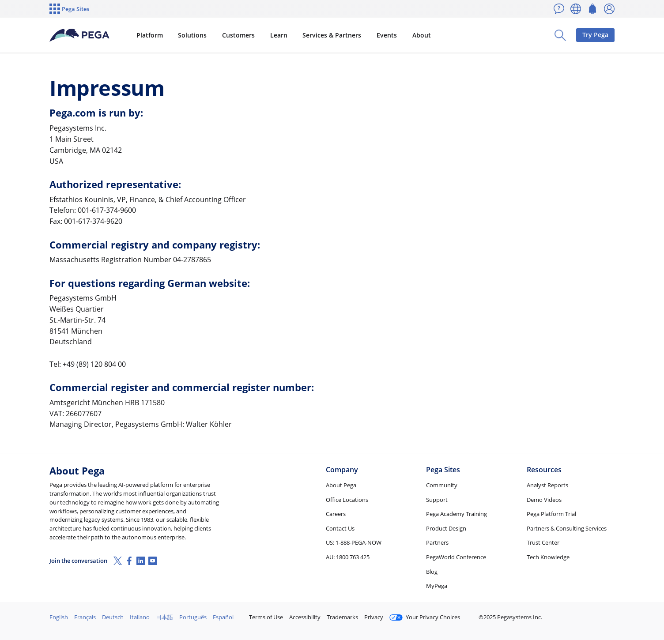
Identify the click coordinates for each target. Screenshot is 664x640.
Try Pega (595, 34)
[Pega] (79, 35)
